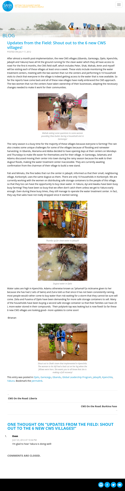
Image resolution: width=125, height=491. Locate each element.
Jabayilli (97, 377)
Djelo (36, 377)
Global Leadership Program (77, 377)
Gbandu (57, 377)
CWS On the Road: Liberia (62, 396)
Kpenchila (107, 377)
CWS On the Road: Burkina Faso (62, 408)
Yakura (11, 380)
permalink (37, 380)
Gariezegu (46, 377)
